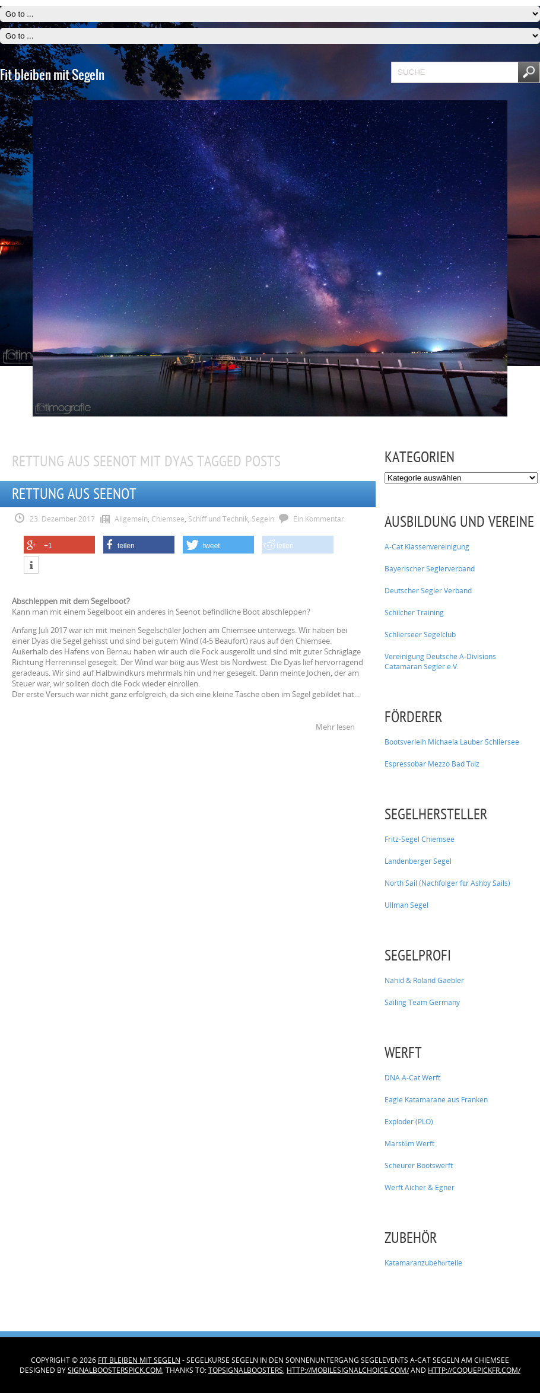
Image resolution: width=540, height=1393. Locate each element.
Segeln (263, 519)
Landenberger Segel (418, 861)
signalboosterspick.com (115, 1370)
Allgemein (131, 519)
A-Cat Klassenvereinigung (427, 547)
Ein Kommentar (318, 519)
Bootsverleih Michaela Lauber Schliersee (452, 742)
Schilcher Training (414, 613)
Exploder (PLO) (409, 1122)
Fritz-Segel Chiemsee (420, 839)
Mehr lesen (335, 726)
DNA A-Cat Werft (412, 1078)
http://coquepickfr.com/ (474, 1370)
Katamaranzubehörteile (423, 1263)
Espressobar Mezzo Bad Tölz (432, 764)
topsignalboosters (245, 1370)
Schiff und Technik (218, 519)
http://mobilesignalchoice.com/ (348, 1370)
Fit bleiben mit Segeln (139, 1360)
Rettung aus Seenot (74, 494)
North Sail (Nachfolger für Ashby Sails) (447, 883)
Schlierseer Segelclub (420, 634)
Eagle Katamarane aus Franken (436, 1100)
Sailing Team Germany (422, 1002)
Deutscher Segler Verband (428, 591)
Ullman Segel (406, 905)
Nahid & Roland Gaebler (424, 980)
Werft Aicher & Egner (420, 1187)
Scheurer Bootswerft (419, 1165)
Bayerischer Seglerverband (430, 569)
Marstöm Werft (409, 1143)
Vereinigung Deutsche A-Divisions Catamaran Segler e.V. (440, 661)
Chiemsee (168, 519)
